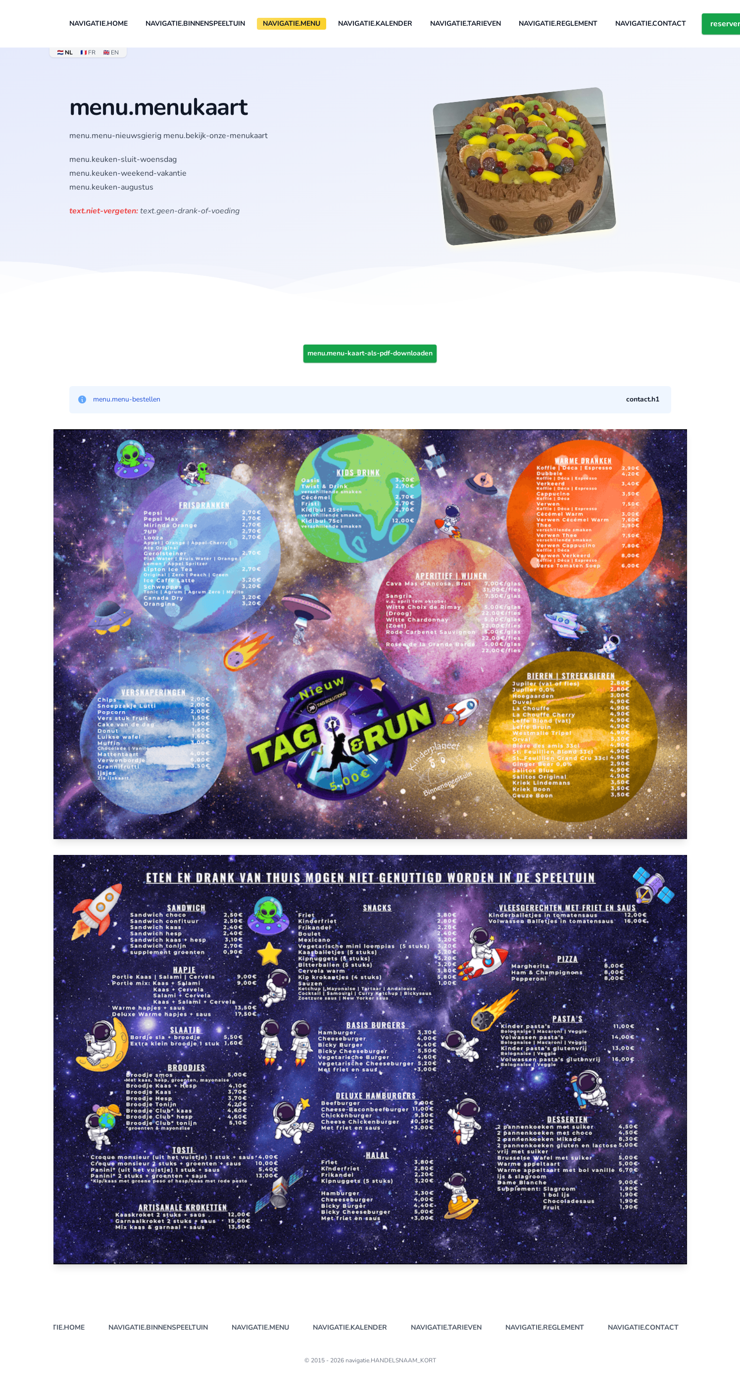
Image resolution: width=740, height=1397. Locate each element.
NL (65, 52)
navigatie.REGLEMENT (558, 23)
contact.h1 (642, 399)
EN (111, 52)
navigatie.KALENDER (375, 23)
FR (88, 52)
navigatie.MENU (291, 23)
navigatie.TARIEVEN (465, 23)
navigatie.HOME (98, 23)
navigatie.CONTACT (650, 23)
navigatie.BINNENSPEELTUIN (195, 23)
